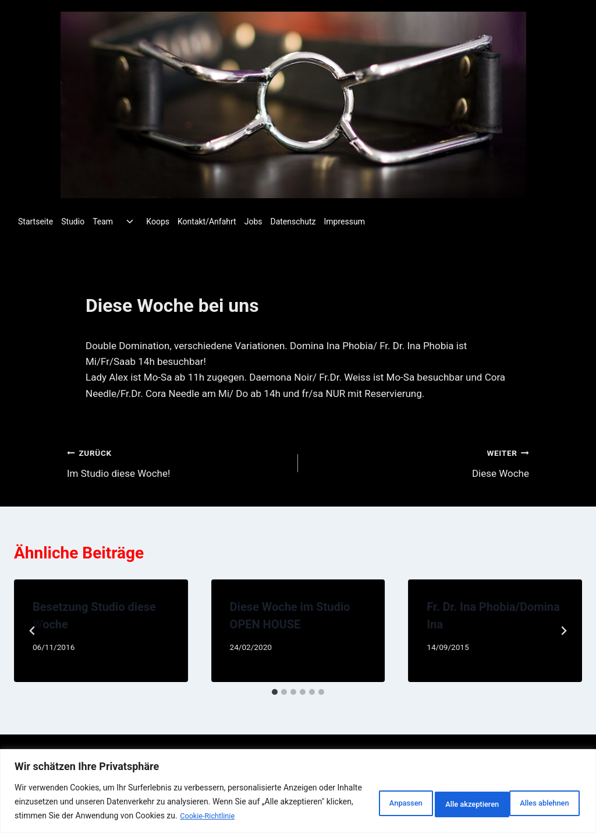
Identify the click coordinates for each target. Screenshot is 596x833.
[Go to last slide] (32, 631)
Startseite (35, 221)
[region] (298, 784)
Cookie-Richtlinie (58, 816)
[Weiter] (563, 631)
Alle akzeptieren (535, 795)
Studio (72, 221)
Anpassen (358, 795)
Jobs (253, 221)
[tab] (275, 692)
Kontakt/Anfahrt (207, 221)
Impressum (344, 221)
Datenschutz (292, 221)
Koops (157, 221)
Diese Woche (418, 462)
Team (103, 221)
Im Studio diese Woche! (177, 462)
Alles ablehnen (441, 795)
